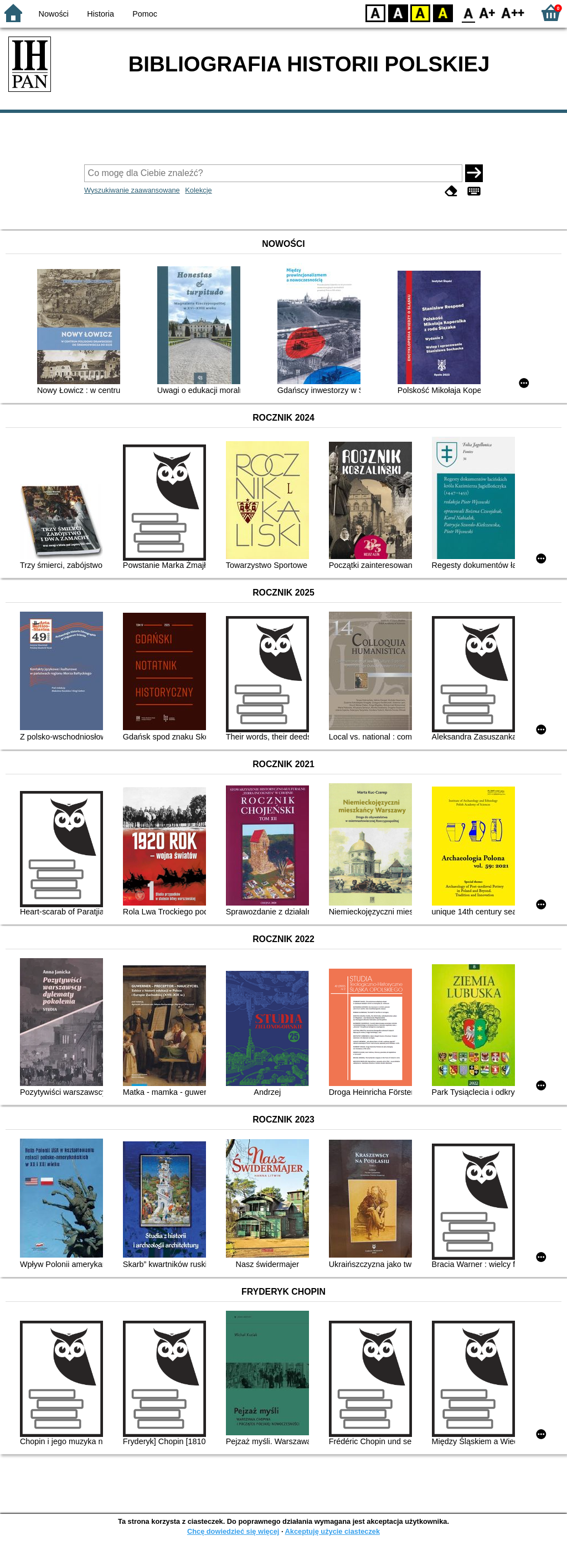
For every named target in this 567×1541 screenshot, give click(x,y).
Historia (100, 13)
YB (420, 12)
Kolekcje (198, 190)
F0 (468, 12)
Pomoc (144, 13)
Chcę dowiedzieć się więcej (233, 1531)
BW (398, 12)
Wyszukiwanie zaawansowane (132, 190)
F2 (513, 12)
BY (443, 12)
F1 (487, 12)
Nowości (54, 13)
